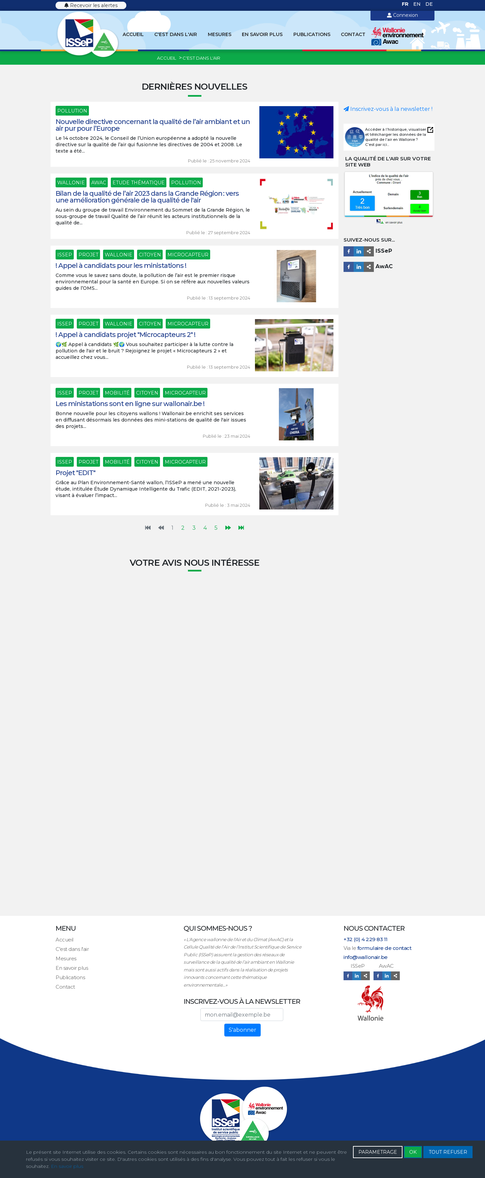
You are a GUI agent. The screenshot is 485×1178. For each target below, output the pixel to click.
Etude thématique (138, 183)
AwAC (98, 183)
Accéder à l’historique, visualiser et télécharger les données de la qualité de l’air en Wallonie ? (395, 134)
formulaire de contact (384, 948)
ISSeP (64, 255)
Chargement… (194, 745)
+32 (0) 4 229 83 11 (366, 939)
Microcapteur (187, 255)
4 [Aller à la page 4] (205, 528)
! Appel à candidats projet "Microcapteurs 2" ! (125, 335)
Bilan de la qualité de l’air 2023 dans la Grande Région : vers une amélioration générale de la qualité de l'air (147, 196)
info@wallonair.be (366, 957)
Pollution (72, 111)
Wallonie (71, 183)
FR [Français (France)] (406, 4)
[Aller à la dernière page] (241, 528)
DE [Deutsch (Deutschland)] (429, 4)
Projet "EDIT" (75, 473)
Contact (353, 34)
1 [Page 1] (172, 528)
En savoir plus (262, 34)
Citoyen (150, 255)
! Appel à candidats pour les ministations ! (121, 265)
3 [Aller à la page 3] (194, 528)
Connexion (402, 15)
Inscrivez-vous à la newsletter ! (388, 109)
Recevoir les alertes (91, 5)
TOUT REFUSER (448, 1152)
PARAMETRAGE (377, 1152)
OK (413, 1152)
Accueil (133, 34)
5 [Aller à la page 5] (216, 528)
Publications (311, 34)
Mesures (219, 34)
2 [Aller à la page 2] (183, 528)
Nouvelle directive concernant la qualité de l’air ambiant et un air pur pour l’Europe (153, 125)
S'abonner (242, 1030)
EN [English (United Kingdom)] (417, 4)
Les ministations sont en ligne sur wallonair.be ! (130, 404)
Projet (88, 255)
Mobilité (117, 393)
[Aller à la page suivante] (228, 528)
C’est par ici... (377, 144)
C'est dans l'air (175, 34)
